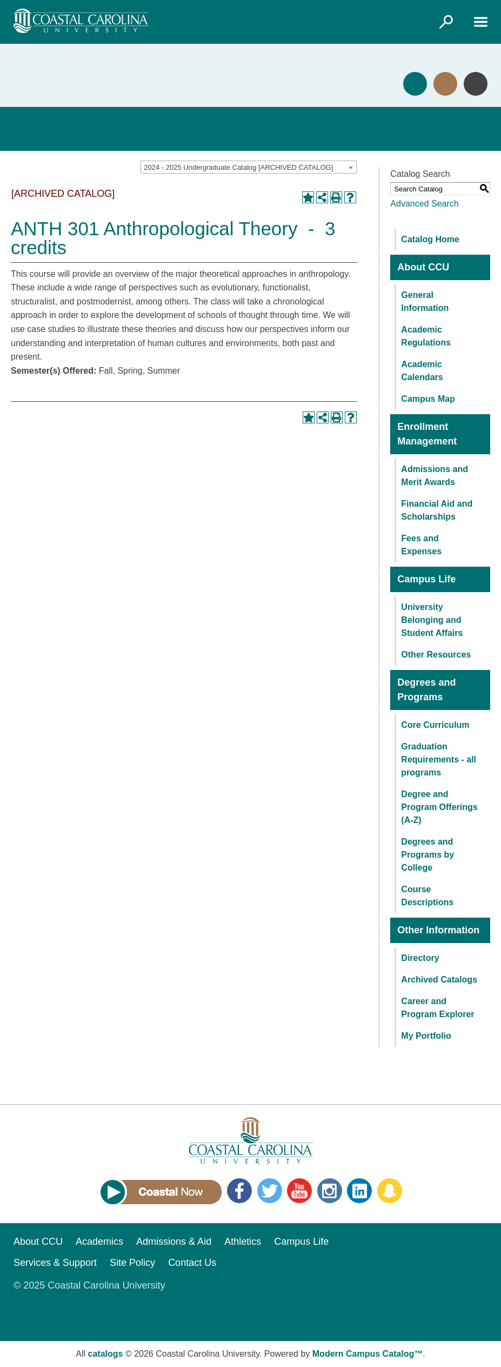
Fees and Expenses (421, 545)
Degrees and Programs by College (427, 854)
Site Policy (132, 1262)
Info (475, 84)
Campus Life (301, 1241)
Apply (415, 84)
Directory (420, 958)
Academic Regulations (426, 336)
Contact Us (192, 1262)
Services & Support (55, 1262)
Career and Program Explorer (437, 1008)
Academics (99, 1241)
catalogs (105, 1353)
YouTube (299, 1191)
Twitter (269, 1191)
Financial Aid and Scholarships (436, 510)
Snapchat (389, 1191)
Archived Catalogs (439, 979)
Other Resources (436, 654)
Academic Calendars (422, 371)
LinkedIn (359, 1191)
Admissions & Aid (173, 1241)
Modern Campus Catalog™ (367, 1353)
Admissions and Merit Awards (434, 475)
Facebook (239, 1191)
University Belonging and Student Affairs (432, 620)
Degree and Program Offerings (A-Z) (439, 807)
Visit (445, 84)
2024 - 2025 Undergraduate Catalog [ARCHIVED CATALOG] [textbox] (238, 167)
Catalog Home (430, 239)
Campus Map (428, 398)
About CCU (38, 1241)
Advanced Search (424, 203)
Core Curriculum (435, 724)
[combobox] (249, 167)
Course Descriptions (427, 896)
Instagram (329, 1191)
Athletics (242, 1241)
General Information (425, 301)
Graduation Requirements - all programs (438, 759)
